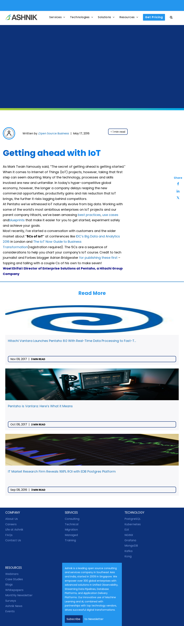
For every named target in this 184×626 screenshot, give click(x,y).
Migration (71, 530)
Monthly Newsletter (19, 595)
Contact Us (13, 540)
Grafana (130, 540)
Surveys (10, 601)
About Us (11, 519)
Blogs (9, 584)
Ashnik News (13, 606)
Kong (128, 556)
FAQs (9, 535)
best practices (89, 215)
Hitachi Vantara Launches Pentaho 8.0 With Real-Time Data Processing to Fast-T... (72, 341)
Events (10, 611)
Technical (71, 524)
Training (70, 540)
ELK (126, 530)
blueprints (17, 220)
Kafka (128, 551)
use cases (110, 215)
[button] (171, 17)
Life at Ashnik (14, 530)
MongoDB (131, 546)
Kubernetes (132, 524)
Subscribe (74, 619)
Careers (11, 524)
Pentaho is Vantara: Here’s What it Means (40, 406)
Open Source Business (54, 133)
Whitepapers (14, 590)
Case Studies (14, 579)
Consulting (72, 519)
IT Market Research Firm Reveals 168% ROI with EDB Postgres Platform (62, 471)
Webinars (11, 574)
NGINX (128, 535)
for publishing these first (98, 257)
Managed (71, 535)
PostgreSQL (132, 519)
